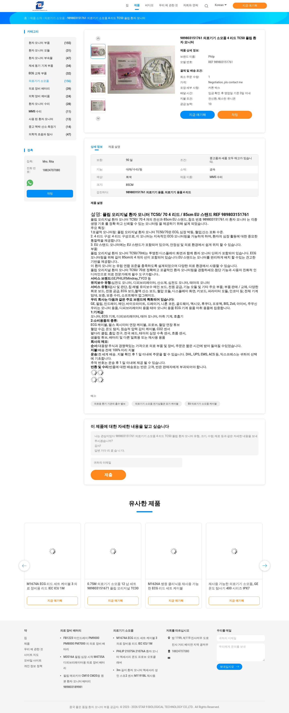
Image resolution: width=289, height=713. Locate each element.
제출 (108, 474)
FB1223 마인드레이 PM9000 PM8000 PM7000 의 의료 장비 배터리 (84, 643)
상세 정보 (97, 146)
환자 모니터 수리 (50, 104)
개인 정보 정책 (33, 666)
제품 (27, 643)
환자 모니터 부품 (50, 43)
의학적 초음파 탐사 (50, 134)
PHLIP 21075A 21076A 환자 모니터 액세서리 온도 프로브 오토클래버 (137, 657)
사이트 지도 (31, 654)
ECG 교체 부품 (50, 73)
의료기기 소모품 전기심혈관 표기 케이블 (156, 403)
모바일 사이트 (33, 660)
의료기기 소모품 (50, 81)
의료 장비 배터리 (50, 89)
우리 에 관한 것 (33, 649)
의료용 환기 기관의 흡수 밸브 (109, 403)
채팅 (50, 193)
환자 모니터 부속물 (50, 58)
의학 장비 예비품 (50, 96)
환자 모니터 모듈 (50, 51)
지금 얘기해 (249, 5)
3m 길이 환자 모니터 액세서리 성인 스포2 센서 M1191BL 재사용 (137, 672)
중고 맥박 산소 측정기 (50, 127)
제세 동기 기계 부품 (50, 66)
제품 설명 (114, 146)
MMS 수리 (50, 112)
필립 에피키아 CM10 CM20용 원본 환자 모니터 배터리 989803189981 (83, 681)
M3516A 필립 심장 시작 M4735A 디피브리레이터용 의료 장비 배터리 (84, 662)
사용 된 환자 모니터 (50, 119)
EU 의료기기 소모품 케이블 (202, 403)
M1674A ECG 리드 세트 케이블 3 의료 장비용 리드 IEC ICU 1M (136, 640)
